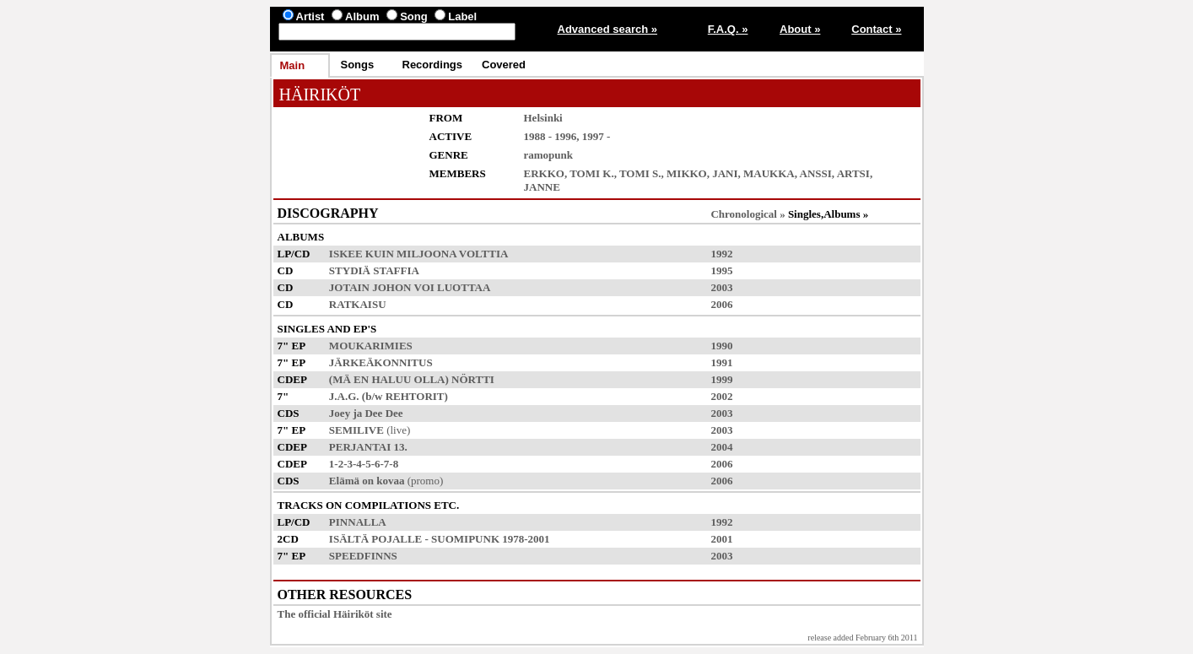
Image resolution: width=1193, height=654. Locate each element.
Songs (358, 64)
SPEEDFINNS (363, 555)
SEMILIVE (356, 430)
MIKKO (687, 173)
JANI (724, 173)
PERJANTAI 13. (368, 447)
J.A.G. (344, 396)
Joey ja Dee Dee (366, 413)
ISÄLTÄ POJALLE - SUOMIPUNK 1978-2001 (439, 538)
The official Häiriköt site (335, 614)
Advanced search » (608, 29)
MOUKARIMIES (371, 345)
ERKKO (544, 173)
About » (800, 29)
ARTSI (853, 173)
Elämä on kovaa (367, 480)
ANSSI (816, 173)
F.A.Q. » (728, 29)
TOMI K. (592, 173)
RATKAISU (357, 304)
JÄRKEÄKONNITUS (381, 362)
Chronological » (747, 214)
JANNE (542, 187)
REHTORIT (415, 396)
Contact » (876, 29)
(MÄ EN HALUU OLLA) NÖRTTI (411, 379)
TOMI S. (640, 173)
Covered (504, 64)
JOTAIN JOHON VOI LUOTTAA (410, 287)
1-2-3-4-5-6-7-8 (363, 463)
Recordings (432, 64)
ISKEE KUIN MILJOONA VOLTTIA (418, 253)
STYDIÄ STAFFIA (373, 270)
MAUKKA (769, 173)
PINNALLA (357, 522)
